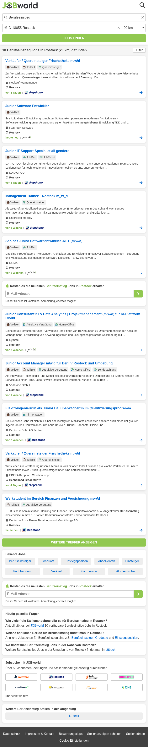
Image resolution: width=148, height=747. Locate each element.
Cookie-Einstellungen (73, 740)
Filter (139, 50)
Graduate (48, 561)
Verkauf (56, 571)
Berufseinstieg (18, 50)
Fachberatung (22, 571)
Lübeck (110, 649)
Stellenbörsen (135, 733)
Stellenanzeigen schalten (104, 733)
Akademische (125, 571)
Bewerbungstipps (71, 733)
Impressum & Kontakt (39, 733)
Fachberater (89, 571)
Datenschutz (11, 733)
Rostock (51, 50)
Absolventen (106, 561)
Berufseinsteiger (20, 561)
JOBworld (37, 625)
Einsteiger (132, 561)
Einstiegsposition (76, 561)
